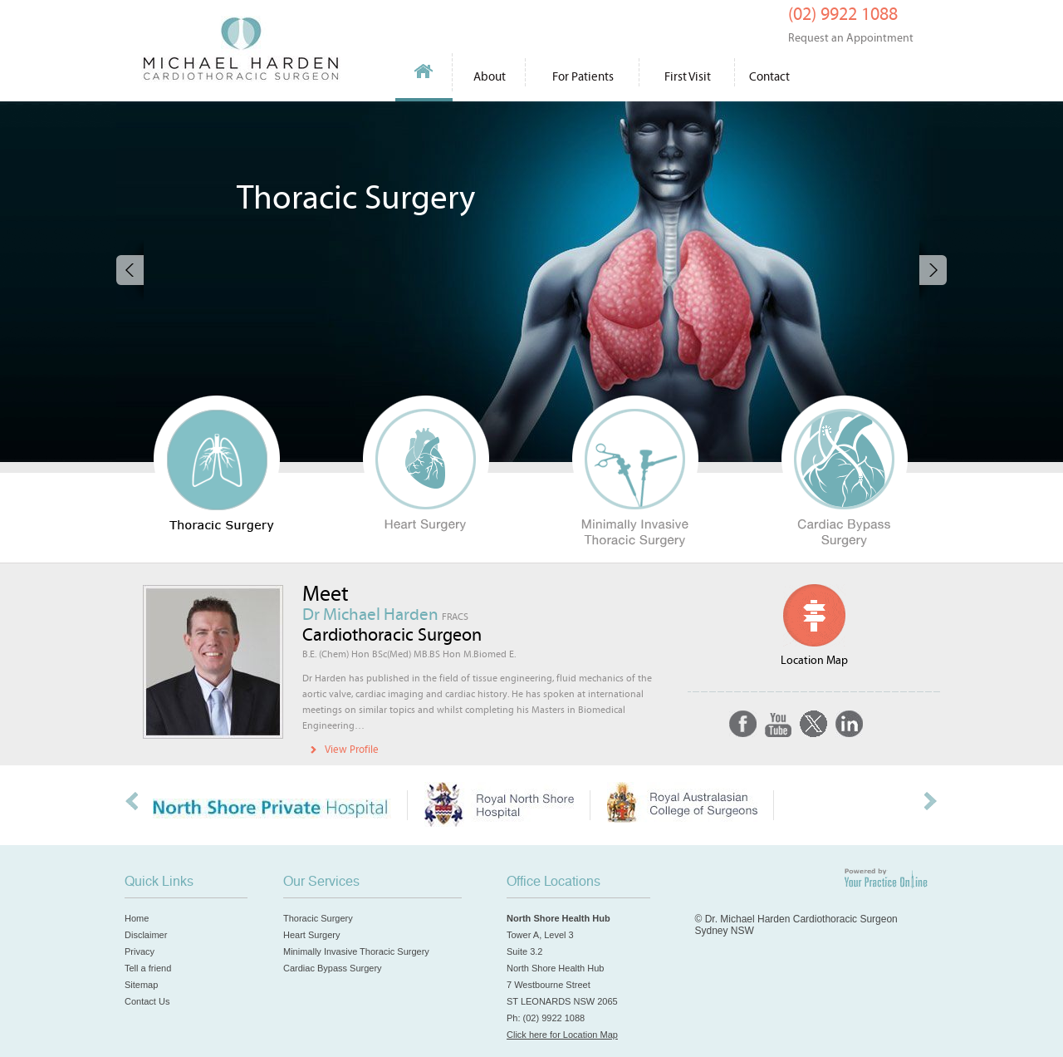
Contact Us (147, 1001)
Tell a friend (148, 968)
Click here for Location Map (562, 1035)
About (489, 77)
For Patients (583, 77)
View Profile (352, 750)
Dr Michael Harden (385, 615)
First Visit (687, 77)
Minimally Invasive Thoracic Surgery (356, 951)
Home (424, 76)
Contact (769, 77)
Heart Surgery (311, 935)
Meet (325, 594)
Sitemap (141, 985)
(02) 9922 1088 (851, 24)
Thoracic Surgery (318, 918)
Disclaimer (146, 935)
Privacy (139, 951)
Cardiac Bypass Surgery (332, 968)
